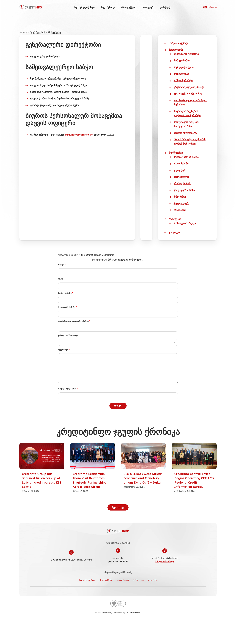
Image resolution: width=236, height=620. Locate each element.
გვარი (61, 279)
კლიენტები (180, 170)
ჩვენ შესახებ (108, 7)
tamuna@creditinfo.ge (79, 134)
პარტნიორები (181, 176)
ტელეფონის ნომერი (67, 307)
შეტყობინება (64, 349)
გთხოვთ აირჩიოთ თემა (69, 335)
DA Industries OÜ (133, 612)
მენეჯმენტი (180, 196)
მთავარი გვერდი (178, 43)
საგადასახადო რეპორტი (188, 93)
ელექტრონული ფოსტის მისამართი (74, 321)
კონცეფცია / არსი (184, 190)
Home (23, 32)
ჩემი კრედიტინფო (84, 7)
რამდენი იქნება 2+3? (68, 389)
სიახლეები (148, 7)
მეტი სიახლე (118, 507)
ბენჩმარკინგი (181, 73)
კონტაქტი (165, 7)
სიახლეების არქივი (185, 223)
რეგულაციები (181, 203)
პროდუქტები (128, 7)
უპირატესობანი (182, 183)
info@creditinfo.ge (164, 561)
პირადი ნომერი (65, 293)
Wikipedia (180, 209)
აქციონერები (181, 163)
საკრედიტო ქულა (184, 67)
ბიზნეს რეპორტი (183, 80)
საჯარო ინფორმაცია (185, 132)
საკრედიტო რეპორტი (186, 53)
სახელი (62, 265)
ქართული (210, 7)
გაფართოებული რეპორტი (189, 87)
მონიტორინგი (181, 60)
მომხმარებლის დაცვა (186, 156)
